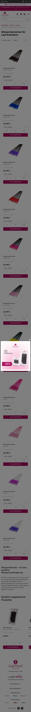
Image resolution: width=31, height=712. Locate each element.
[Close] (29, 340)
